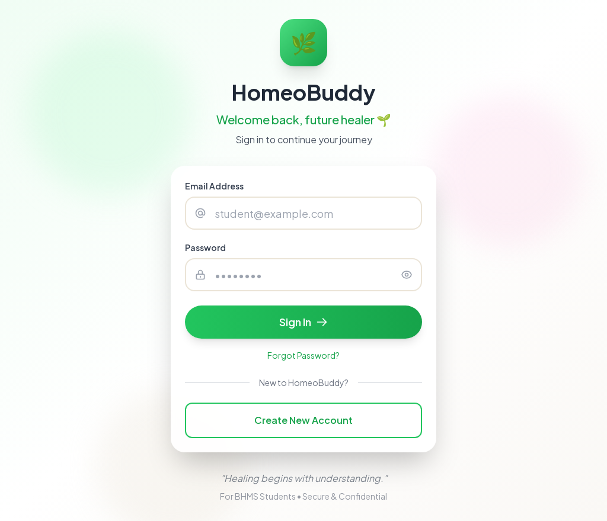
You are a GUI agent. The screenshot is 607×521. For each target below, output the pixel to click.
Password (205, 247)
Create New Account (303, 420)
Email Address (214, 186)
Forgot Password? (303, 355)
